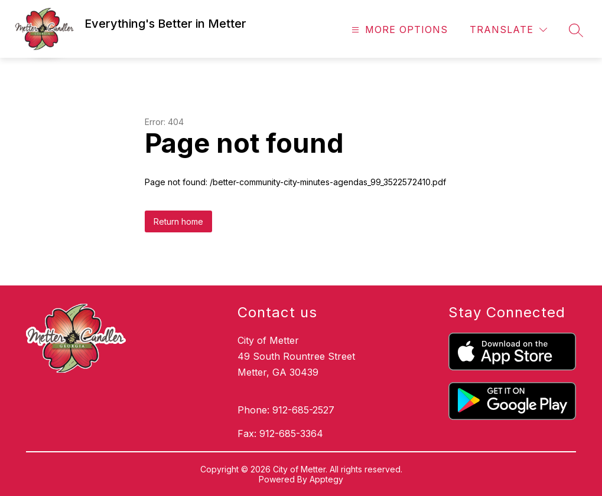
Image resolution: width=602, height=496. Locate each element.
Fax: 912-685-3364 (280, 433)
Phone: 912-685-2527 (285, 410)
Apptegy (326, 479)
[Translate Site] (508, 29)
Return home (178, 221)
